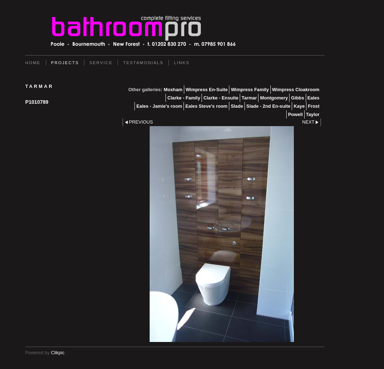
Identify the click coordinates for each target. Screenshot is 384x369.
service (100, 63)
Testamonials (143, 63)
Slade (237, 106)
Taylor (312, 114)
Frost (313, 106)
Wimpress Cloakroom (295, 89)
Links (181, 63)
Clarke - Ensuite (220, 98)
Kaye (299, 106)
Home (33, 63)
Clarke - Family (183, 98)
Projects (65, 63)
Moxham (173, 89)
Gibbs (297, 98)
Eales (313, 98)
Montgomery (274, 98)
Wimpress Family (250, 89)
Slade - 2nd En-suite (268, 106)
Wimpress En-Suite (207, 89)
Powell (295, 114)
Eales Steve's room (206, 106)
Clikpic (58, 352)
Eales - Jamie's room (159, 106)
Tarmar (249, 98)
